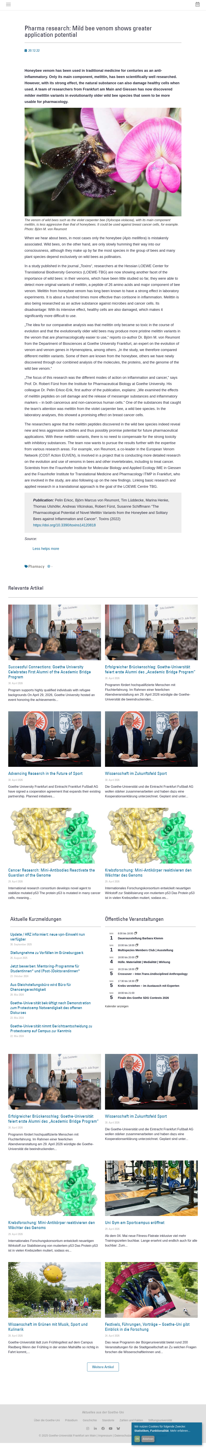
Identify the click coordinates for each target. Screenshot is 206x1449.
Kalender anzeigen (117, 1012)
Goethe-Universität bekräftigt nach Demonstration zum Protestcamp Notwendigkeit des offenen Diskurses (50, 1013)
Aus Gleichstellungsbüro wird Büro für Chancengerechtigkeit (40, 993)
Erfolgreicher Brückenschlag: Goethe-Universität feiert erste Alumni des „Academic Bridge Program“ (150, 675)
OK (137, 1439)
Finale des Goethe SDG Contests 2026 (143, 1003)
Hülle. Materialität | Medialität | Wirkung (144, 968)
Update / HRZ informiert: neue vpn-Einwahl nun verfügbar (47, 943)
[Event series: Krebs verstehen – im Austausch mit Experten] (136, 987)
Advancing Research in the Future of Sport (45, 779)
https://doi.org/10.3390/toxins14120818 (64, 531)
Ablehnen (148, 1439)
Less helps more (46, 555)
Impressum (104, 1441)
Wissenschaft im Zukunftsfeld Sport (136, 779)
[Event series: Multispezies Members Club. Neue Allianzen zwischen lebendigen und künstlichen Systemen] (136, 951)
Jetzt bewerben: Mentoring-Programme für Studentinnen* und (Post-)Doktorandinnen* (45, 975)
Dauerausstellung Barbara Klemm (140, 944)
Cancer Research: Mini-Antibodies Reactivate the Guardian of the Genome (51, 878)
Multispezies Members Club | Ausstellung (145, 956)
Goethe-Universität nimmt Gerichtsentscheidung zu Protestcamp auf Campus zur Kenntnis (51, 1034)
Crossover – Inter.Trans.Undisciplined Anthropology (152, 980)
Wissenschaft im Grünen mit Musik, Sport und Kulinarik (48, 1333)
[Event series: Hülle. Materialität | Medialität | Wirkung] (136, 963)
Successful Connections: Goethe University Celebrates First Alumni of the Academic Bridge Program (49, 678)
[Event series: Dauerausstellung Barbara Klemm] (135, 939)
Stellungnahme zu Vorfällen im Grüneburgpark (46, 958)
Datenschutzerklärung (128, 1441)
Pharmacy (36, 572)
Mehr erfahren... (180, 1430)
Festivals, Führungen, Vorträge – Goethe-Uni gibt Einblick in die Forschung (147, 1333)
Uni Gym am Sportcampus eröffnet (134, 1228)
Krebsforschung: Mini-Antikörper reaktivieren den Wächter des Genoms (148, 878)
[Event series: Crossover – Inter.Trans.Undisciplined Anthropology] (136, 975)
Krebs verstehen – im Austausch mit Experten (148, 992)
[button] (103, 1373)
